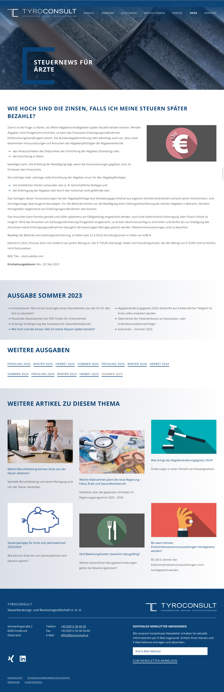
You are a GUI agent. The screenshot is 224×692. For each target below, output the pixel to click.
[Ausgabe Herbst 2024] (159, 364)
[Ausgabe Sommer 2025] (88, 364)
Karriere (108, 18)
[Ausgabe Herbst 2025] (65, 364)
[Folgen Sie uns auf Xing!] (10, 658)
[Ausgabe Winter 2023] (67, 374)
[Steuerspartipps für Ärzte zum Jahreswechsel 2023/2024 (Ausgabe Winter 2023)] (40, 534)
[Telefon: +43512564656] (73, 626)
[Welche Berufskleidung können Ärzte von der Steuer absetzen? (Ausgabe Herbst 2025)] (40, 456)
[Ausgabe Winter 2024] (137, 364)
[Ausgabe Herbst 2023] (89, 374)
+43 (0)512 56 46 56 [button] (48, 3)
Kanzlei (89, 18)
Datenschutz (14, 678)
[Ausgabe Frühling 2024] (42, 374)
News (193, 18)
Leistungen (129, 18)
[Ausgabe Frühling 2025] (113, 364)
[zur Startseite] (41, 19)
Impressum (13, 682)
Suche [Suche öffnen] (198, 3)
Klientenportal (34, 682)
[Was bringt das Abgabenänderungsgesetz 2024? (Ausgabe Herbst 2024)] (184, 447)
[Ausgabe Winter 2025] (43, 364)
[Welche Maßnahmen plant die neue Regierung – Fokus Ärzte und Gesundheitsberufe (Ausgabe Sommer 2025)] (112, 466)
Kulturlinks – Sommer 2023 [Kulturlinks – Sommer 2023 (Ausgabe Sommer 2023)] (135, 329)
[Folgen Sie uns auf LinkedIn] (23, 658)
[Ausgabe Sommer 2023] (112, 374)
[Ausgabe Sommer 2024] (18, 374)
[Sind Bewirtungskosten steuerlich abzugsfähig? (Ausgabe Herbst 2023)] (112, 543)
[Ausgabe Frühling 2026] (18, 364)
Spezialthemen (154, 18)
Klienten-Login (181, 3)
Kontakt (211, 18)
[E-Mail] (170, 651)
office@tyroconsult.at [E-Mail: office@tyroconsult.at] (76, 3)
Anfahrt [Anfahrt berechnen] (212, 3)
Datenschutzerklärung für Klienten (49, 678)
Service (177, 18)
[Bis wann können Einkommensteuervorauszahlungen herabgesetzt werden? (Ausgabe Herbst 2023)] (184, 539)
